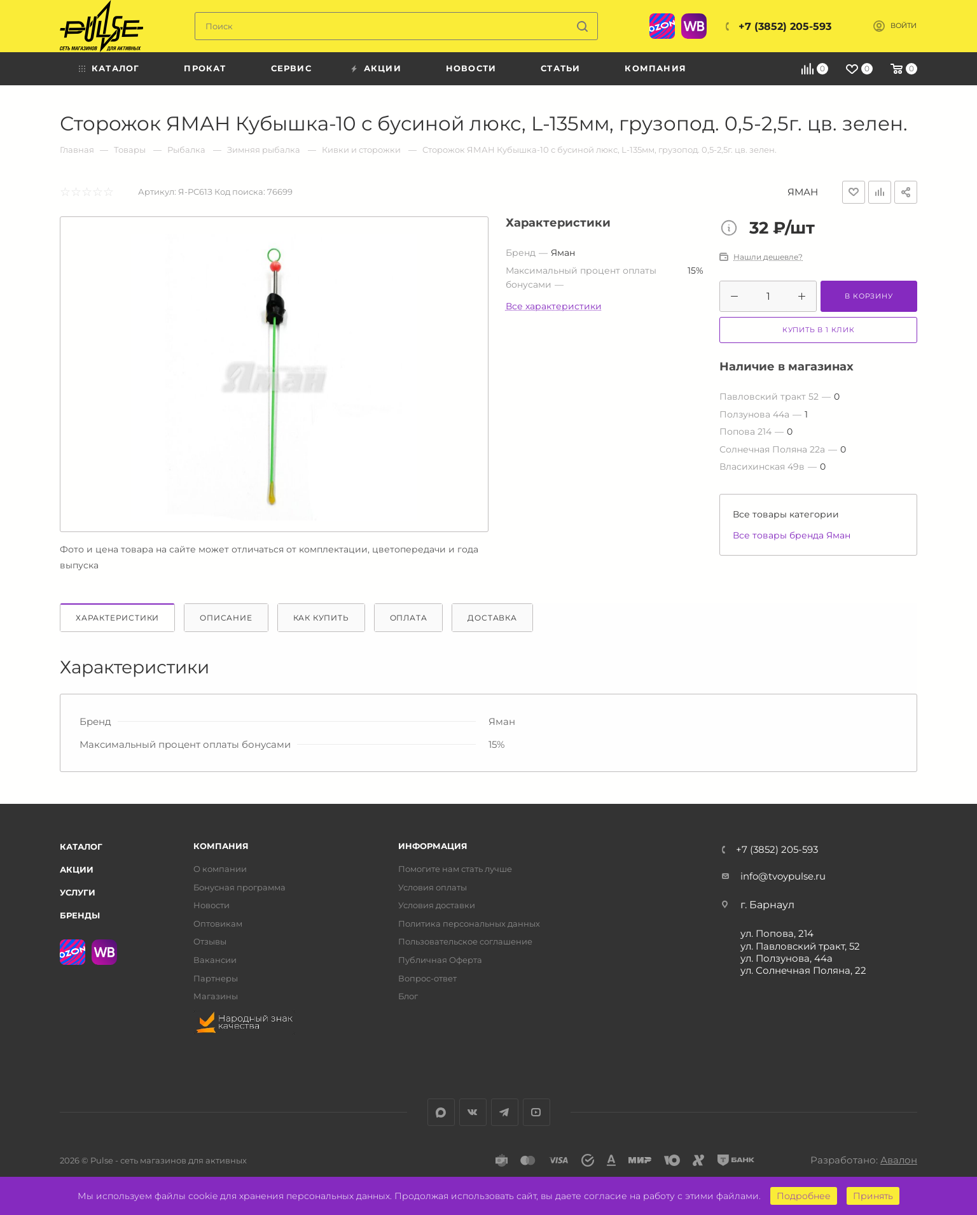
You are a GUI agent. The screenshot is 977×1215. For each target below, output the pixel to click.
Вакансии (215, 960)
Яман (802, 192)
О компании (220, 869)
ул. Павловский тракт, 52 (800, 946)
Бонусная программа (239, 887)
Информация (433, 846)
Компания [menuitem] (655, 68)
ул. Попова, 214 (777, 933)
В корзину (868, 295)
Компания (221, 846)
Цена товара (732, 229)
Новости (211, 905)
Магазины (215, 996)
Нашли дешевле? (768, 257)
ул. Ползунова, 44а (786, 958)
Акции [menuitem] (382, 68)
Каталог (81, 846)
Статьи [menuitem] (560, 68)
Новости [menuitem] (471, 68)
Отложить (853, 192)
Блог (408, 996)
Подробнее (804, 1196)
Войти (903, 26)
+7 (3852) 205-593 (784, 26)
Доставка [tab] (492, 617)
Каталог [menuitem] (115, 68)
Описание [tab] (226, 617)
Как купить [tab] (321, 617)
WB (694, 26)
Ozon (662, 26)
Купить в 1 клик (818, 329)
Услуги (77, 892)
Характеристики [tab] (117, 617)
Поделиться (905, 192)
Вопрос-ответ (427, 978)
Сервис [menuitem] (291, 68)
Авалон (898, 1160)
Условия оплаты (432, 887)
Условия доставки (436, 905)
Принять (873, 1196)
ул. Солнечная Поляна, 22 (803, 970)
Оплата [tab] (408, 617)
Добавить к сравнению (879, 192)
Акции (77, 869)
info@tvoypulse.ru (783, 876)
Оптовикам (217, 924)
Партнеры (215, 978)
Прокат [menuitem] (205, 68)
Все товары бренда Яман (791, 535)
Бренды (80, 915)
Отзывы (209, 941)
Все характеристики (554, 306)
